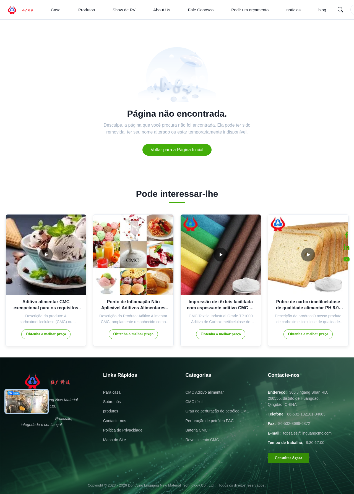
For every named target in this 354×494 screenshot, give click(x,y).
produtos (110, 411)
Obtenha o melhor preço (46, 334)
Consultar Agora (288, 458)
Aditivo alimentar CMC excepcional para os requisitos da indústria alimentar (46, 308)
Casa (56, 9)
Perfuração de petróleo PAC (209, 421)
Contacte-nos (114, 421)
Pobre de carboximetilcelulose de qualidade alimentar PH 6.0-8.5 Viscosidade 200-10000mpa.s (308, 308)
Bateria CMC (196, 430)
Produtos (86, 9)
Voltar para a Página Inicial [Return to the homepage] (177, 149)
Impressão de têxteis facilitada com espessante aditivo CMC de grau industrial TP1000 (221, 308)
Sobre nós (112, 401)
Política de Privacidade (122, 430)
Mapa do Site (114, 440)
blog (322, 9)
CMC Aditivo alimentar (204, 392)
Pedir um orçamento (250, 9)
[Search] (340, 9)
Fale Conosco (201, 9)
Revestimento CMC (202, 440)
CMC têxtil (194, 401)
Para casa (112, 392)
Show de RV (124, 9)
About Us (161, 9)
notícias (293, 9)
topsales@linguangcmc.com (307, 433)
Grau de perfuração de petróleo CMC (217, 411)
